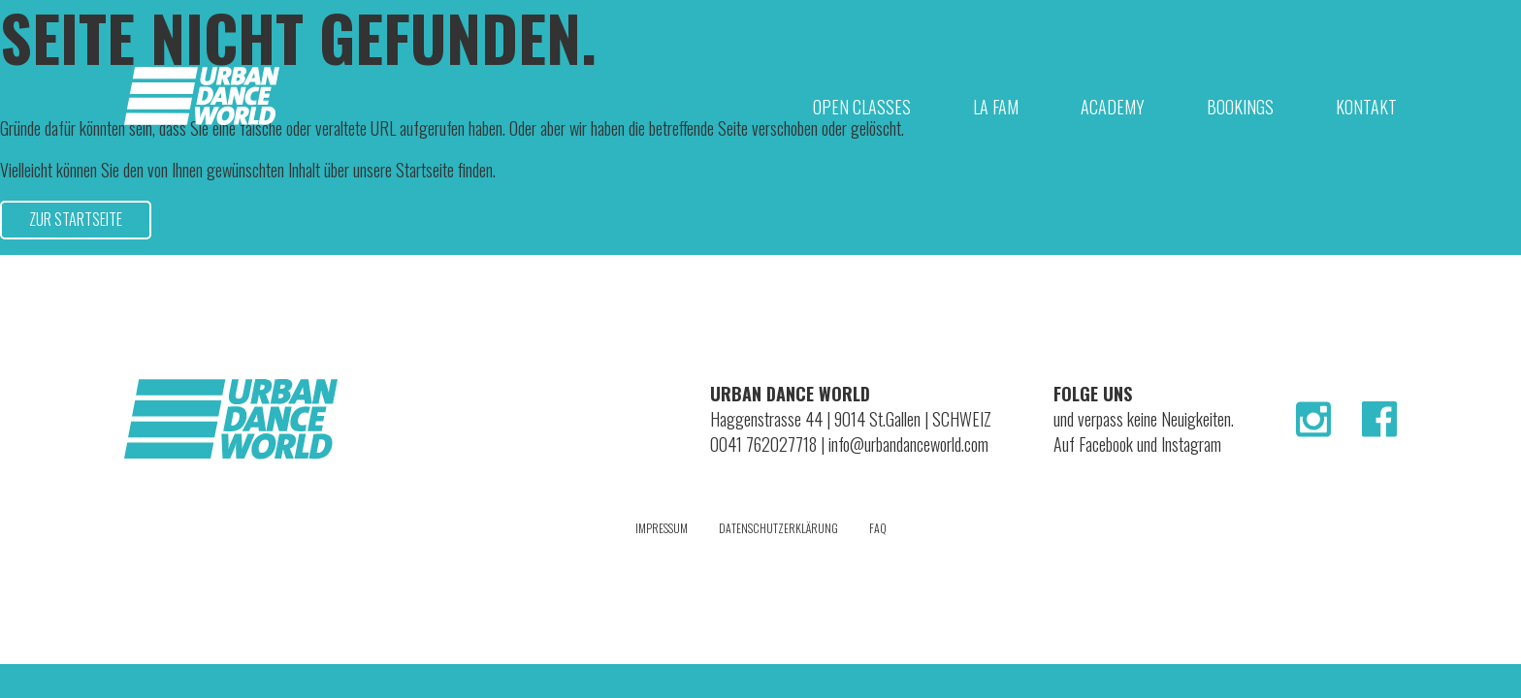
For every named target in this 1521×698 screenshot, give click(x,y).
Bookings (1240, 106)
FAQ (878, 528)
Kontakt (1366, 106)
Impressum (661, 528)
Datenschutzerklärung (778, 528)
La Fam (996, 106)
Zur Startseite (75, 219)
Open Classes (862, 106)
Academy (1113, 106)
